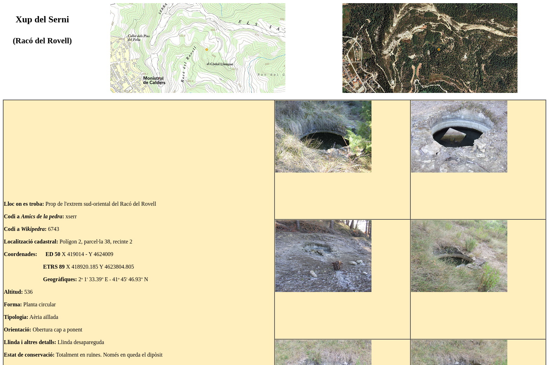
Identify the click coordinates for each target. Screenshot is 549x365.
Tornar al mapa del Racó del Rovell (50, 355)
